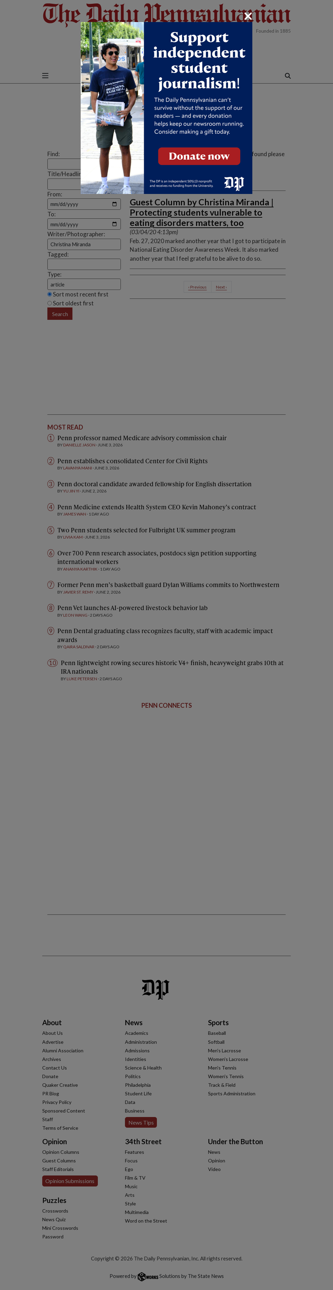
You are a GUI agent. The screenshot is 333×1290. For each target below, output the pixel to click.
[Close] (248, 16)
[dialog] (166, 645)
